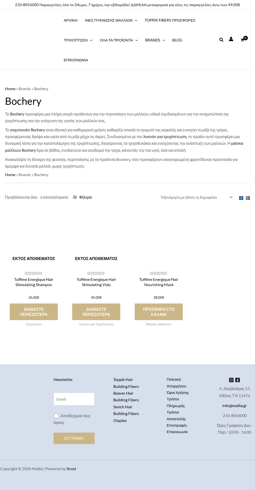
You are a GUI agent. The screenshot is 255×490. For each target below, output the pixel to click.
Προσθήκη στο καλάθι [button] (159, 313)
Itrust (71, 468)
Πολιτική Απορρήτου (177, 382)
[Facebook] (238, 379)
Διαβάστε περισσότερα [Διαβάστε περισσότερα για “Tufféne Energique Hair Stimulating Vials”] (96, 313)
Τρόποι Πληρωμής (176, 403)
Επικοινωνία (177, 433)
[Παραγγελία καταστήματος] (195, 197)
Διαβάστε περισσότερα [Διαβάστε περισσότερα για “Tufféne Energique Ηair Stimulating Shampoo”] (33, 313)
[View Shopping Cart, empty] (242, 40)
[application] (134, 20)
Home (10, 88)
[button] (221, 40)
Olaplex (120, 419)
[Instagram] (230, 379)
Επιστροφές (177, 426)
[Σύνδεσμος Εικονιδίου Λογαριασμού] (231, 39)
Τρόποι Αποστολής (177, 416)
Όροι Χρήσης (178, 392)
